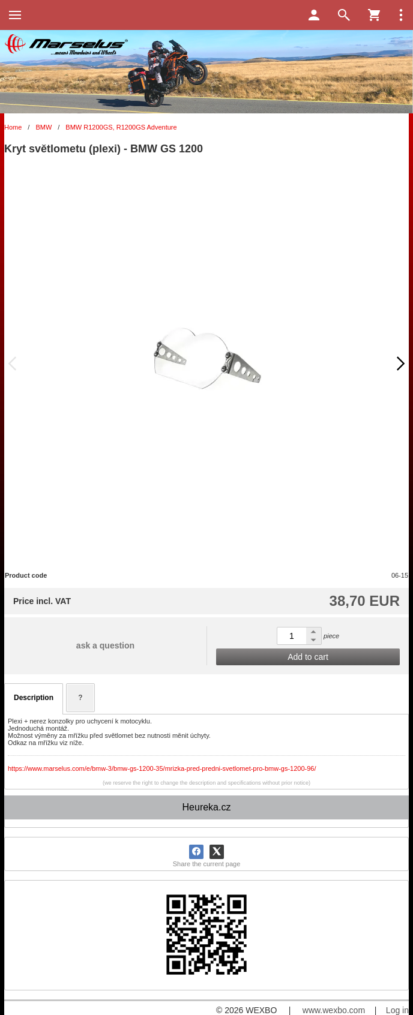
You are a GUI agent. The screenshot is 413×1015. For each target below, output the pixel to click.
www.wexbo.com (334, 1010)
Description (33, 697)
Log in (397, 1010)
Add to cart (308, 657)
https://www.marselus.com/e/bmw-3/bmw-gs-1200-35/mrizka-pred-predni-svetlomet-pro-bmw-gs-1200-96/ (162, 768)
